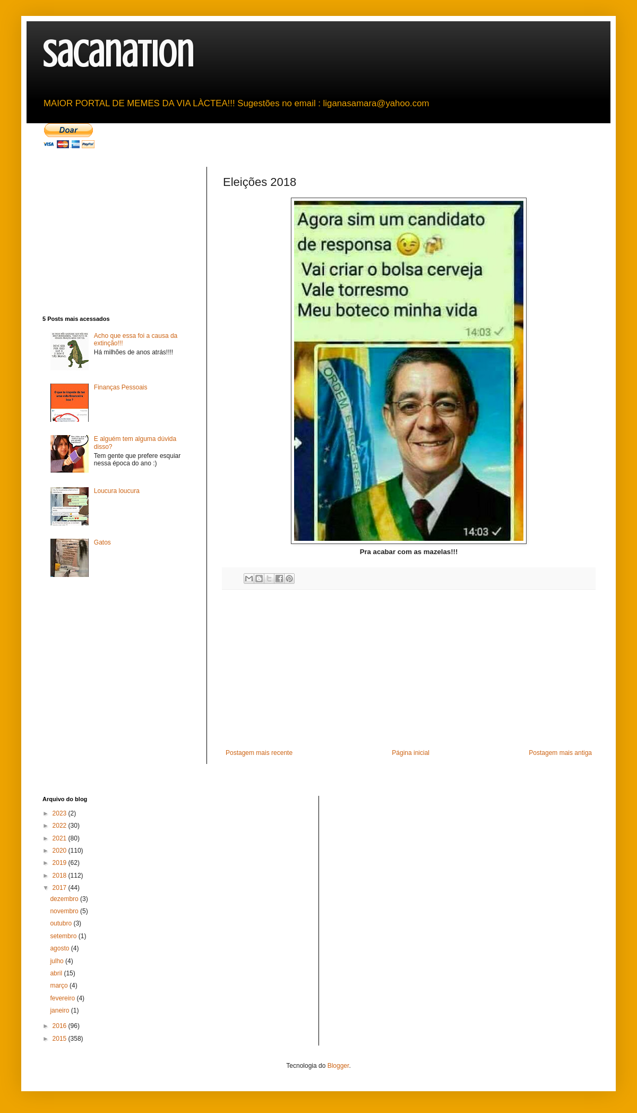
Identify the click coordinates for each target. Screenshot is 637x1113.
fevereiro (63, 998)
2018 (60, 875)
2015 (60, 1038)
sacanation (118, 54)
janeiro (60, 1010)
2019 (60, 862)
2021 (60, 838)
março (60, 985)
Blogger (338, 1065)
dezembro (65, 899)
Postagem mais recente (259, 753)
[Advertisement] (408, 669)
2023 (60, 813)
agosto (60, 948)
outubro (61, 923)
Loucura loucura (117, 491)
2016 (60, 1026)
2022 (60, 825)
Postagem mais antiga (560, 753)
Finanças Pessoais (121, 387)
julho (57, 961)
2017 (60, 887)
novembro (65, 911)
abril (57, 973)
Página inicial (410, 753)
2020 (60, 850)
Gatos (102, 542)
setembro (64, 936)
